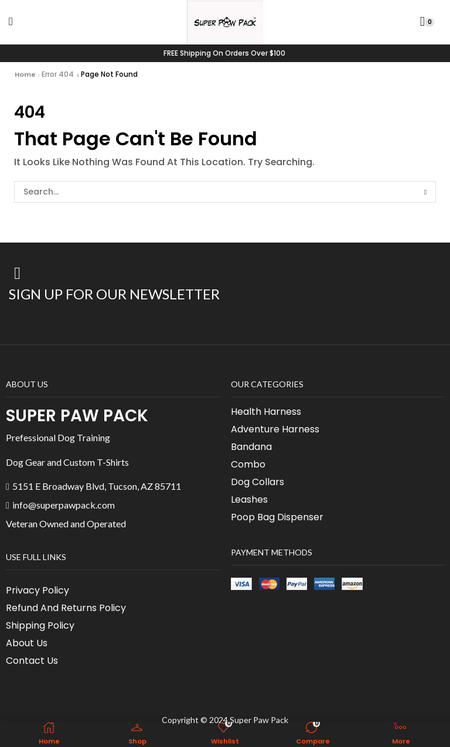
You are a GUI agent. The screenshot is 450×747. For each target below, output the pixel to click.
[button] (11, 22)
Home (25, 74)
